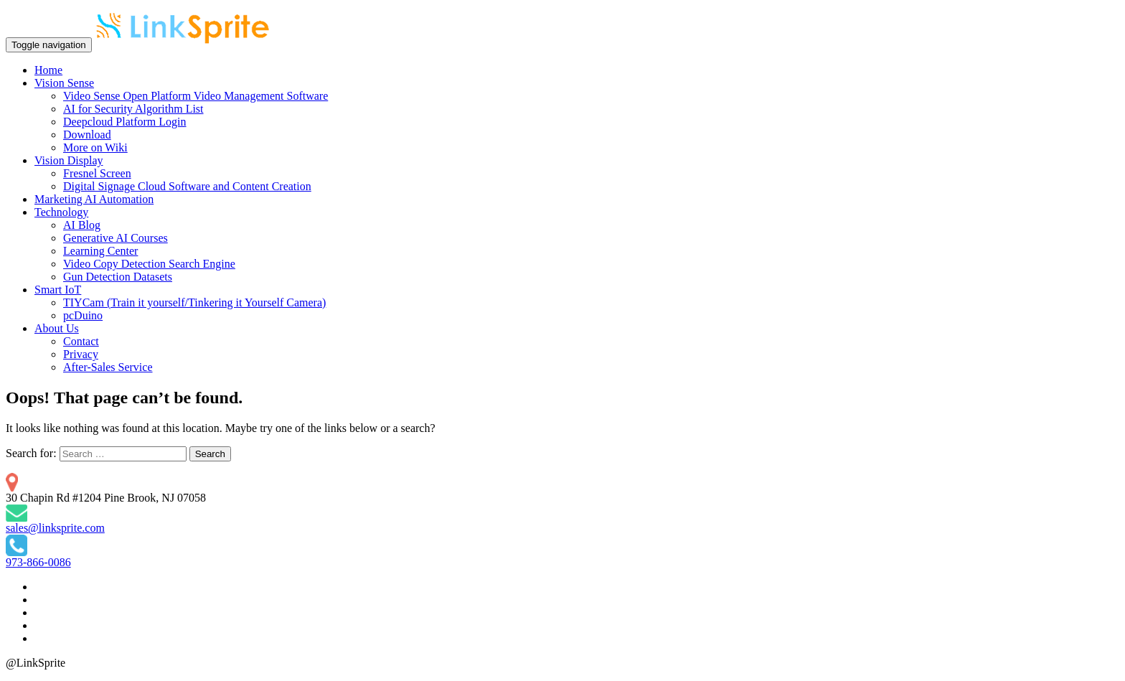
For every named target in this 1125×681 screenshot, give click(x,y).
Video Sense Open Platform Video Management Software (195, 96)
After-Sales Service (108, 367)
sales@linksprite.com (55, 528)
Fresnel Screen (97, 173)
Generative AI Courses (115, 238)
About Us (56, 328)
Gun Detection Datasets (117, 277)
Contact (81, 341)
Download (87, 134)
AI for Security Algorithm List (133, 109)
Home (48, 70)
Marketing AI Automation (94, 199)
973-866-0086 (38, 562)
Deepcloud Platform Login (125, 122)
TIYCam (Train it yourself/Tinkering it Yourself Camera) (194, 302)
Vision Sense (64, 83)
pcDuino (83, 315)
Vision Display (68, 160)
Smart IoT (57, 289)
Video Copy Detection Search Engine (149, 264)
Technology (61, 212)
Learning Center (100, 251)
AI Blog (81, 225)
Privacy (80, 354)
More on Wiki (95, 147)
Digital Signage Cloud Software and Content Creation (187, 186)
